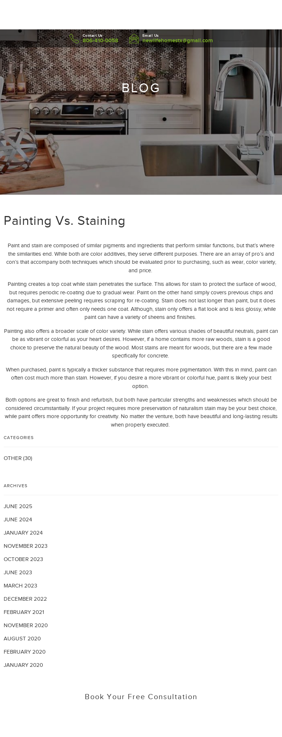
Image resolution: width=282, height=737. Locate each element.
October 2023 (23, 559)
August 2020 (22, 638)
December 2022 (25, 599)
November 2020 (26, 625)
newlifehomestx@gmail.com (177, 40)
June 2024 (18, 519)
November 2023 (25, 546)
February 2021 (24, 612)
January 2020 (23, 665)
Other (13, 458)
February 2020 (25, 652)
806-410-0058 (100, 40)
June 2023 (18, 572)
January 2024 (23, 533)
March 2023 (20, 586)
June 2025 (18, 506)
